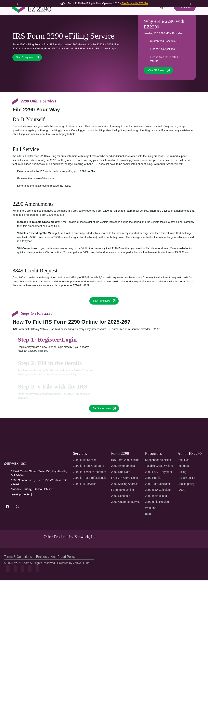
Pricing (116, 28)
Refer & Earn (184, 28)
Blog (148, 556)
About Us (184, 502)
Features (98, 28)
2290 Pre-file (153, 520)
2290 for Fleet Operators (89, 508)
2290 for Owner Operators (90, 514)
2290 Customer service (127, 544)
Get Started (184, 14)
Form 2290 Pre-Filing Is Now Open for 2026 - (104, 3)
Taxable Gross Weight (159, 508)
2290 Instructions (156, 538)
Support (164, 28)
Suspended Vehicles (158, 502)
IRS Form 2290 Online (126, 502)
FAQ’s (181, 532)
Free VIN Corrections (125, 520)
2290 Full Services (84, 526)
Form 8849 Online (123, 532)
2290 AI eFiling (75, 28)
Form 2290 (51, 28)
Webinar (150, 550)
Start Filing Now (28, 91)
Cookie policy (187, 526)
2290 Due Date (121, 514)
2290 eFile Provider (158, 544)
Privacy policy (186, 520)
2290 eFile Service (84, 502)
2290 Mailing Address (125, 526)
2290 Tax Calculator (158, 526)
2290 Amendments (124, 508)
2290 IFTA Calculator (159, 532)
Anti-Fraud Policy (62, 607)
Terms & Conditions (18, 607)
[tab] (55, 388)
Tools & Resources (138, 28)
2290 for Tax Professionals (90, 520)
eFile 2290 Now (159, 104)
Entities (41, 607)
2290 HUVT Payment (158, 514)
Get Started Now (104, 450)
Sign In (163, 14)
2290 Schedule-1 (122, 538)
